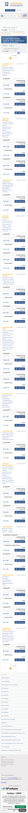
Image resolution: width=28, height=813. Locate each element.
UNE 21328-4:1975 (8, 435)
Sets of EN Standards (6, 726)
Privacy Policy (4, 782)
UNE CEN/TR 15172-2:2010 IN (8, 69)
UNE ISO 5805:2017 (8, 529)
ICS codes (5, 31)
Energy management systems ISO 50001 (11, 740)
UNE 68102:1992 (8, 185)
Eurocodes (4, 722)
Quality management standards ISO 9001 (11, 729)
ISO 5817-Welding (5, 747)
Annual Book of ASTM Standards (9, 685)
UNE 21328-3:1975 (8, 400)
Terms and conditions (12, 777)
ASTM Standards (5, 681)
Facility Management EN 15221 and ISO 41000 (12, 743)
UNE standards (5, 716)
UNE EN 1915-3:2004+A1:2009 (8, 634)
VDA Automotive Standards (8, 719)
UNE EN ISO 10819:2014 (7, 128)
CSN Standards (5, 691)
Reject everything (7, 806)
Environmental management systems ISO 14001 (13, 733)
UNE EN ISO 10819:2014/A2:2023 (8, 473)
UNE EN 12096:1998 (7, 580)
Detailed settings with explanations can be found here (14, 810)
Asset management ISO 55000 (8, 736)
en (22, 10)
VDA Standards (10, 764)
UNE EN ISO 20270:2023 (7, 223)
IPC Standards (4, 709)
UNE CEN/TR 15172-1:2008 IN (8, 279)
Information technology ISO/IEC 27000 (11, 750)
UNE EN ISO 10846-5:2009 (8, 339)
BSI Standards (4, 688)
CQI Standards (4, 695)
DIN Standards (5, 698)
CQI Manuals (3, 765)
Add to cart (21, 85)
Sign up (12, 10)
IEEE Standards (5, 705)
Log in (7, 10)
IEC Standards (4, 702)
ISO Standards (4, 712)
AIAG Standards (5, 678)
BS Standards (11, 759)
